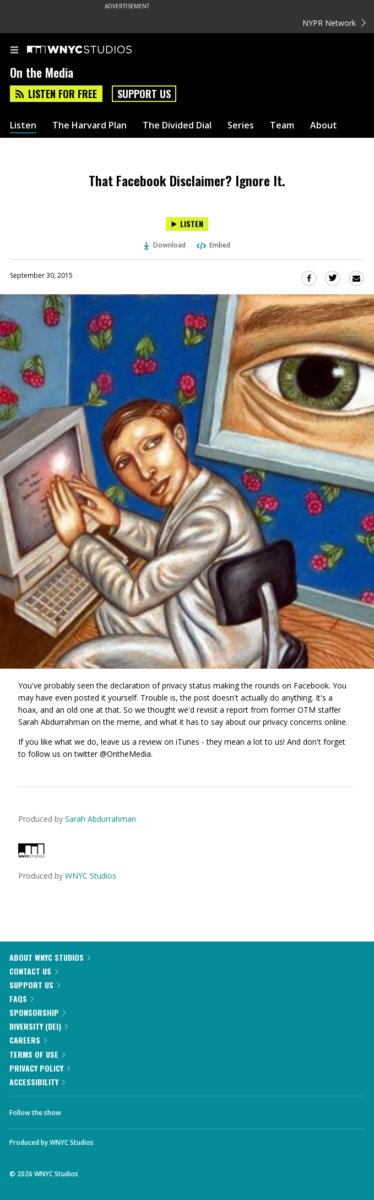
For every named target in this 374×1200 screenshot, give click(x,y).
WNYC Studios (90, 875)
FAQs (21, 998)
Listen (23, 125)
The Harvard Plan (89, 125)
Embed (212, 245)
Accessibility (37, 1082)
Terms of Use (37, 1054)
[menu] (14, 51)
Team (282, 125)
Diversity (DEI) (38, 1026)
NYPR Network (334, 23)
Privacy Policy (39, 1068)
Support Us (144, 94)
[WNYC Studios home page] (93, 50)
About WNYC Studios (49, 957)
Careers (28, 1040)
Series (240, 125)
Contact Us (33, 971)
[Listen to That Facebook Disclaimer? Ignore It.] (187, 224)
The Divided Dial (177, 125)
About (323, 125)
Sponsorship (37, 1012)
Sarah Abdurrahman (100, 819)
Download (165, 245)
